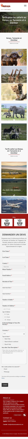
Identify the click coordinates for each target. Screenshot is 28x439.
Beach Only (8, 344)
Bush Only (7, 339)
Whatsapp (6, 372)
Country (5, 263)
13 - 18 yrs (7, 320)
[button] (24, 415)
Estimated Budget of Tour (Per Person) (11, 323)
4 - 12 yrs (7, 317)
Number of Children (8, 306)
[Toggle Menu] (25, 5)
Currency (5, 330)
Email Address (7, 275)
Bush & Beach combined (11, 341)
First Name (6, 251)
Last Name (6, 257)
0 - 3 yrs (7, 314)
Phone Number (7, 269)
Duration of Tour (7, 281)
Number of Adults (8, 299)
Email (5, 369)
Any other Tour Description (10, 347)
